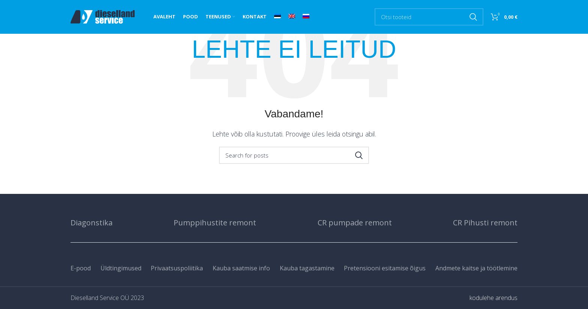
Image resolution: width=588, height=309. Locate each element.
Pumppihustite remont (215, 223)
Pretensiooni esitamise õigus (385, 268)
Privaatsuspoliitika (177, 268)
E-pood (80, 268)
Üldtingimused (120, 268)
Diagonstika (91, 223)
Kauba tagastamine (307, 268)
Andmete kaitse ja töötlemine (476, 268)
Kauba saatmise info (241, 268)
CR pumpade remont (355, 223)
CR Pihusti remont (485, 223)
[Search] (429, 17)
